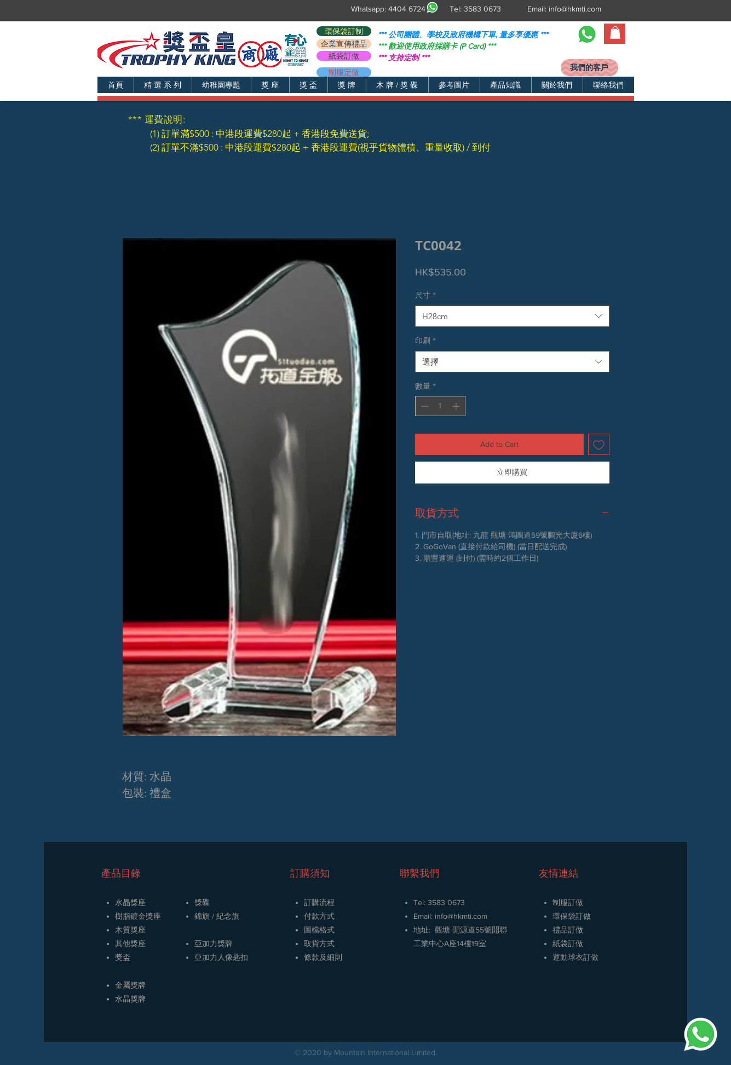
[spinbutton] (440, 406)
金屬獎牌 (130, 985)
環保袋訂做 (571, 916)
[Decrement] (423, 406)
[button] (163, 85)
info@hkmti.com (575, 8)
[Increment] (457, 406)
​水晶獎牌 (130, 998)
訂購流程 (319, 902)
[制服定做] (343, 72)
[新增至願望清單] (598, 444)
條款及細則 (323, 957)
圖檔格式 (319, 929)
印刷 (425, 341)
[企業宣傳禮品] (343, 44)
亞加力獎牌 (213, 943)
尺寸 (425, 295)
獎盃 (122, 957)
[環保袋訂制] (343, 31)
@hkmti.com (467, 916)
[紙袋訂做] (343, 56)
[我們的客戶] (589, 67)
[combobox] (512, 316)
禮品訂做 (567, 929)
